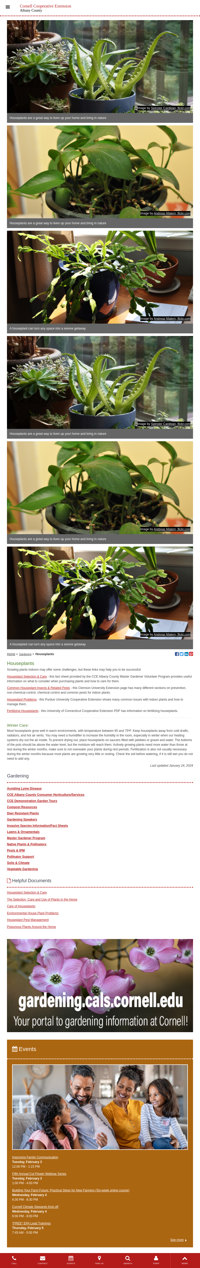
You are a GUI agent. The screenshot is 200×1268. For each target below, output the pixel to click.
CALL (14, 1260)
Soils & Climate (18, 863)
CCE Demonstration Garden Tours (32, 801)
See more (177, 1240)
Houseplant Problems (22, 699)
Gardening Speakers (22, 819)
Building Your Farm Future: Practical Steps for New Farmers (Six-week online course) (70, 1190)
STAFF (156, 1260)
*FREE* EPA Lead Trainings (31, 1223)
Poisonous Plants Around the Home (31, 927)
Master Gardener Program (26, 838)
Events (24, 1049)
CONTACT (43, 1260)
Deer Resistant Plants (23, 813)
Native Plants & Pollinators (27, 844)
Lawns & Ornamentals (23, 832)
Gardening (25, 654)
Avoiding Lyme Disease (24, 788)
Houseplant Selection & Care (27, 676)
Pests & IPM (16, 850)
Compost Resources (22, 807)
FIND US (99, 1260)
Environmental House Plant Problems (32, 913)
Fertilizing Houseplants (22, 711)
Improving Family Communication (35, 1157)
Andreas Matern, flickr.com (172, 213)
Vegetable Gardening (22, 869)
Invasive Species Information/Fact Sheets (37, 826)
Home (11, 654)
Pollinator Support (20, 856)
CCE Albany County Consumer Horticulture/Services (45, 795)
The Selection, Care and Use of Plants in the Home (42, 899)
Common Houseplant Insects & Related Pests (38, 688)
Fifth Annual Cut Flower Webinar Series (39, 1174)
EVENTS (71, 1260)
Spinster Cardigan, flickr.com (170, 108)
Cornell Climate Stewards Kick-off (35, 1207)
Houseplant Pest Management (28, 920)
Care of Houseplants (21, 906)
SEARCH (128, 1260)
